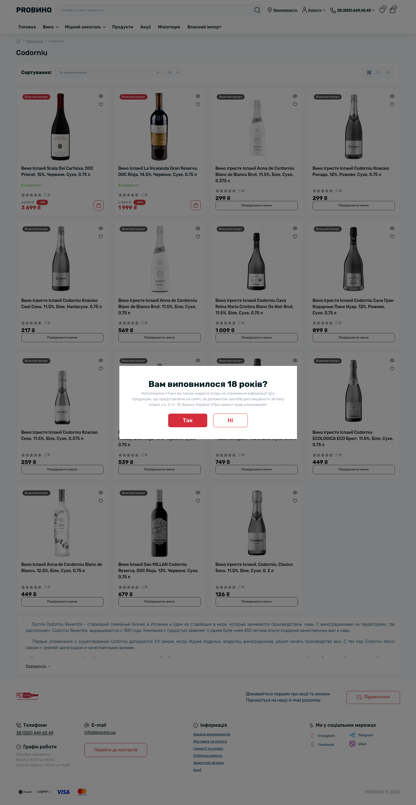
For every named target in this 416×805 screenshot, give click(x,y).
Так (188, 420)
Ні (230, 420)
